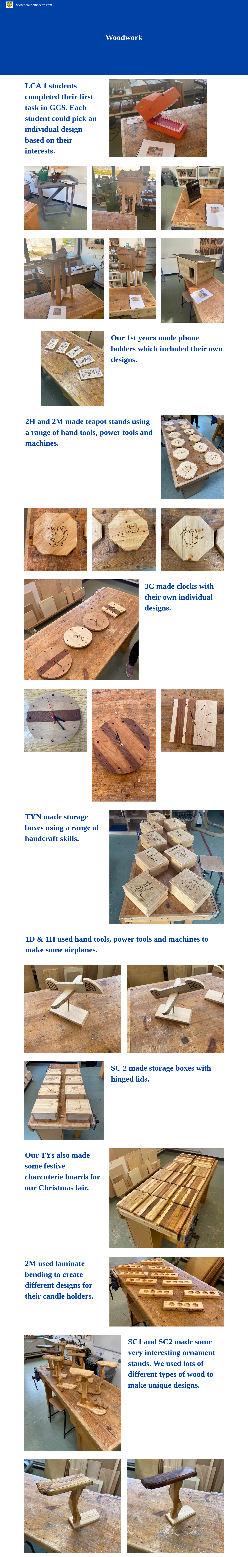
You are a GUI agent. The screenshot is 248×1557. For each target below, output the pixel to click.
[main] (124, 37)
